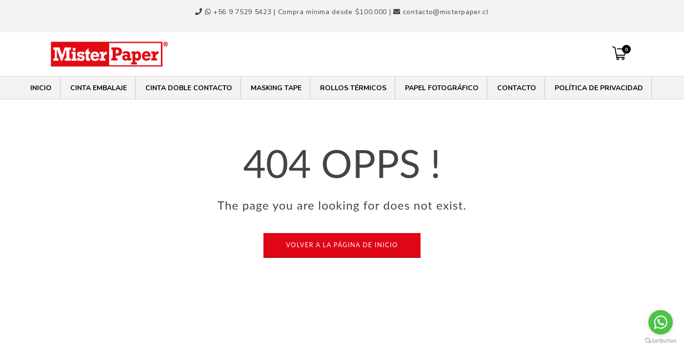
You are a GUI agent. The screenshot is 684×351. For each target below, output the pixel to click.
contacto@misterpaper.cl (446, 12)
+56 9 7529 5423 (239, 12)
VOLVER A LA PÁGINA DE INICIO (342, 245)
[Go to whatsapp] (660, 322)
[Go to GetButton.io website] (660, 341)
